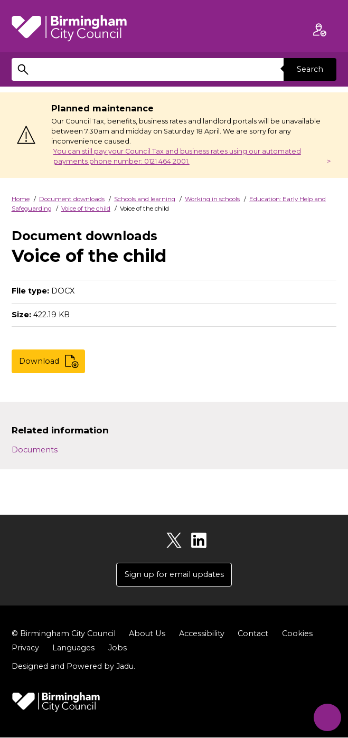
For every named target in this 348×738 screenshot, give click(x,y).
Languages (73, 648)
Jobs (117, 648)
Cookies (296, 634)
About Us (147, 634)
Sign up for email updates (174, 574)
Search (310, 69)
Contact (252, 634)
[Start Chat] (326, 716)
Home (21, 199)
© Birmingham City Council (64, 634)
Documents (35, 450)
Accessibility (201, 634)
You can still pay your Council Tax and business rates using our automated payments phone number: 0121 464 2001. (177, 156)
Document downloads (72, 199)
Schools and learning (144, 199)
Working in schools (212, 199)
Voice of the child (85, 208)
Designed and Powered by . (73, 666)
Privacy (25, 648)
